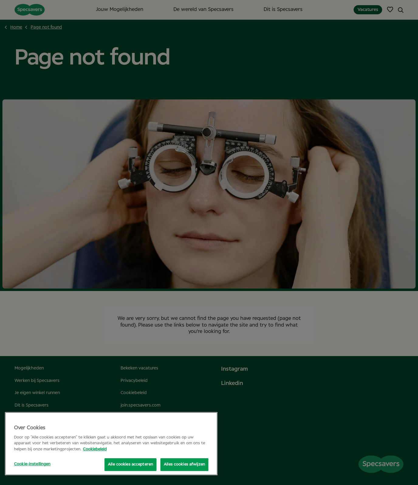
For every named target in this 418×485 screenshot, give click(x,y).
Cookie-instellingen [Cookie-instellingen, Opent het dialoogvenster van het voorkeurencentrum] (32, 464)
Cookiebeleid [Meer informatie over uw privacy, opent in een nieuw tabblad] (95, 449)
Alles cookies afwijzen (184, 464)
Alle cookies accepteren (130, 464)
